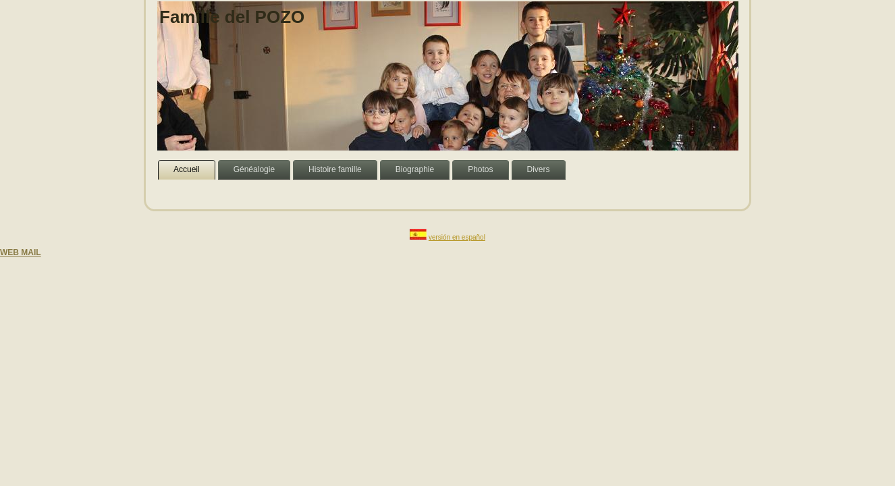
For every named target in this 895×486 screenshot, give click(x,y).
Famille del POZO (231, 17)
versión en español (457, 237)
